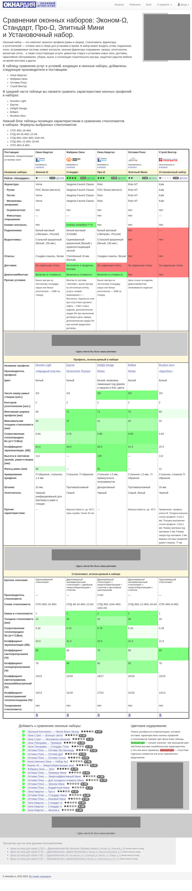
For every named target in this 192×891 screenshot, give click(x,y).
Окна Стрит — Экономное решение (44, 739)
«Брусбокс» (166, 371)
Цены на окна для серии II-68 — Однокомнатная (65, 855)
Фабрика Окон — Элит (37, 769)
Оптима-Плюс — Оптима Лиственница (46, 750)
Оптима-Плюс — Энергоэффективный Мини (50, 776)
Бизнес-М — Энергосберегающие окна (46, 765)
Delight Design (105, 365)
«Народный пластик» (48, 371)
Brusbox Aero (166, 365)
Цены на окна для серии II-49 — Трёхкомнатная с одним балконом (64, 858)
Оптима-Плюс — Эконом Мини (42, 783)
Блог (149, 4)
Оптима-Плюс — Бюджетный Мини (44, 787)
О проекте (164, 4)
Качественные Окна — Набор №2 (43, 761)
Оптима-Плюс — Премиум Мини (43, 772)
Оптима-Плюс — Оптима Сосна (42, 757)
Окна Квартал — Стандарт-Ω (40, 802)
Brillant (132, 365)
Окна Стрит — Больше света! (41, 735)
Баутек (70, 365)
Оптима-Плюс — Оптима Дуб (41, 754)
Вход (183, 4)
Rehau (101, 371)
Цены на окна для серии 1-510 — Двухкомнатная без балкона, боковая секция (68, 848)
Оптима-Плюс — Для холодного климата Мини (51, 780)
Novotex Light (43, 365)
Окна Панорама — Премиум (40, 742)
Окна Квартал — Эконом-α (39, 810)
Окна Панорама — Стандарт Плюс (44, 746)
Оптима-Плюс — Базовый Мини (42, 798)
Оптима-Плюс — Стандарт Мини (43, 795)
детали (60, 178)
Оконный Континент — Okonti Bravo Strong (49, 731)
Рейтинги (135, 4)
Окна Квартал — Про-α (37, 791)
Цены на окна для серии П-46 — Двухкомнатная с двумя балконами (66, 851)
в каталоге (39, 167)
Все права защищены (40, 876)
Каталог (119, 4)
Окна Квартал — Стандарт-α (40, 806)
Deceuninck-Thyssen (78, 371)
